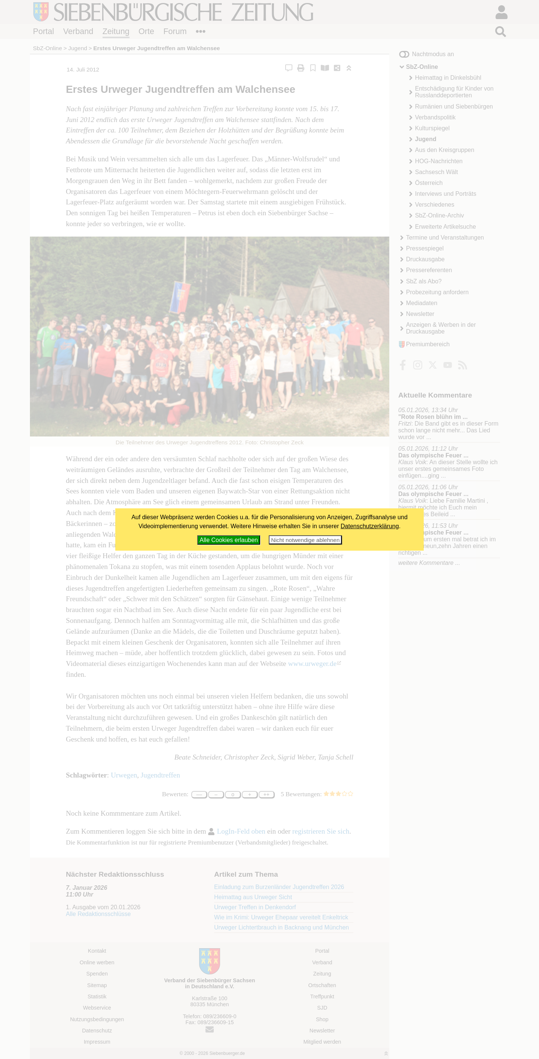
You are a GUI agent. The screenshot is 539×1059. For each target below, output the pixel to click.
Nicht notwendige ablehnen (305, 540)
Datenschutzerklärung (370, 526)
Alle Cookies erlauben (229, 540)
